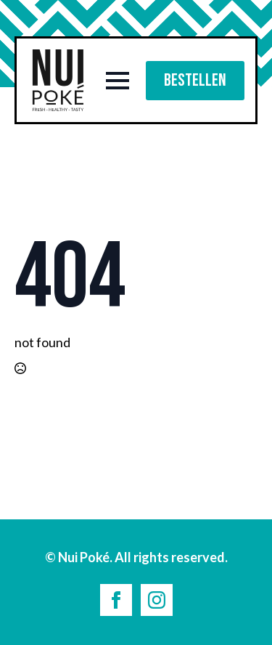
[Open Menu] (117, 80)
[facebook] (116, 600)
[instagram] (157, 600)
